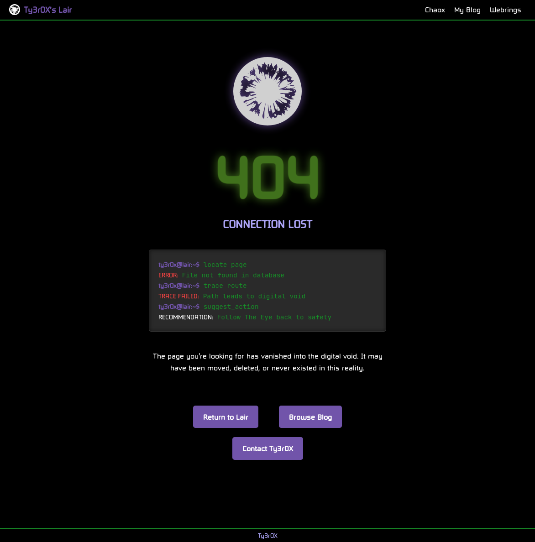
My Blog (467, 9)
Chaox (435, 9)
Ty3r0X (268, 535)
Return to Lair (225, 416)
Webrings (505, 9)
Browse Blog (310, 416)
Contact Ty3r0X (267, 448)
